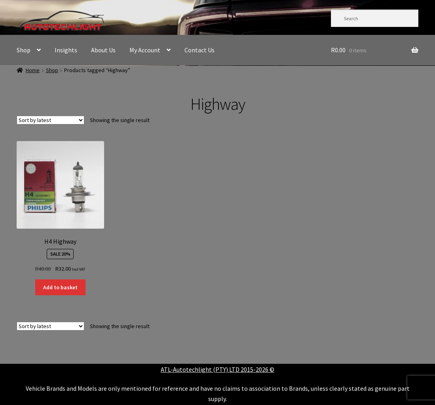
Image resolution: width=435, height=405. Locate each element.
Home (33, 70)
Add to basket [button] (60, 287)
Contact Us (199, 50)
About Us (103, 50)
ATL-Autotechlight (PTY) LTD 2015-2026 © (217, 369)
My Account (144, 50)
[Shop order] (50, 120)
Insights (66, 50)
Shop (23, 50)
